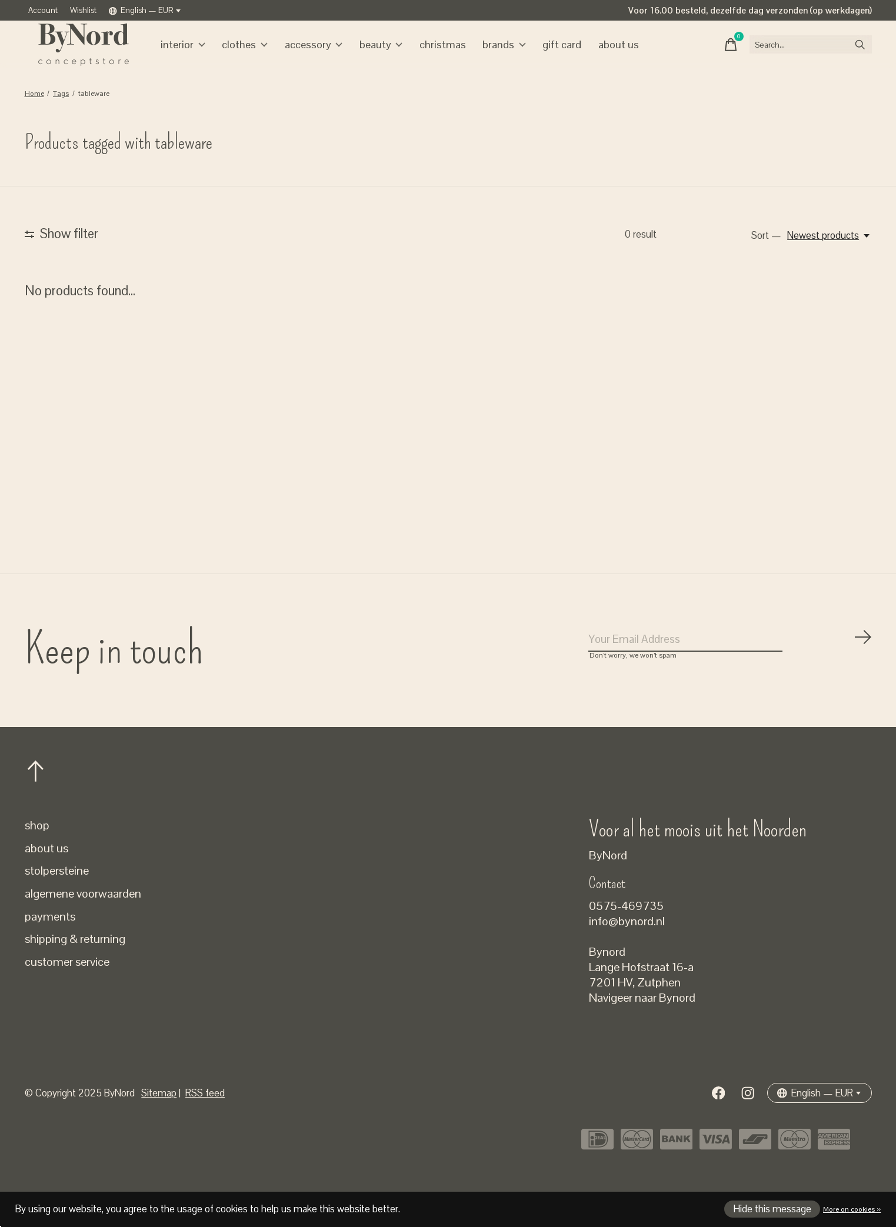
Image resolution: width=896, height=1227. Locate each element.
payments (50, 945)
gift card (547, 56)
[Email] (730, 666)
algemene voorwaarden (83, 923)
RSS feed (205, 1122)
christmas (433, 56)
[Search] (798, 56)
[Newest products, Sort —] (829, 258)
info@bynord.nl (627, 950)
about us (600, 56)
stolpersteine (57, 900)
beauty (374, 56)
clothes (243, 56)
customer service (67, 991)
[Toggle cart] (703, 56)
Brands (492, 56)
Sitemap (158, 1122)
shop (37, 854)
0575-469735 (626, 935)
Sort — (766, 258)
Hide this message (772, 1209)
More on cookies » (852, 1209)
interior (184, 56)
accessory (309, 56)
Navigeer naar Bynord (642, 1027)
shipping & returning (75, 968)
